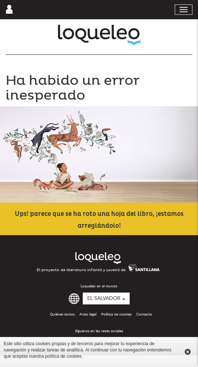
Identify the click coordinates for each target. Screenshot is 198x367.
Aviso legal (87, 314)
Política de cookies (116, 314)
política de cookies (63, 356)
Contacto (144, 314)
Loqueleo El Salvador (99, 35)
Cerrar (188, 352)
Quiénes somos (62, 314)
